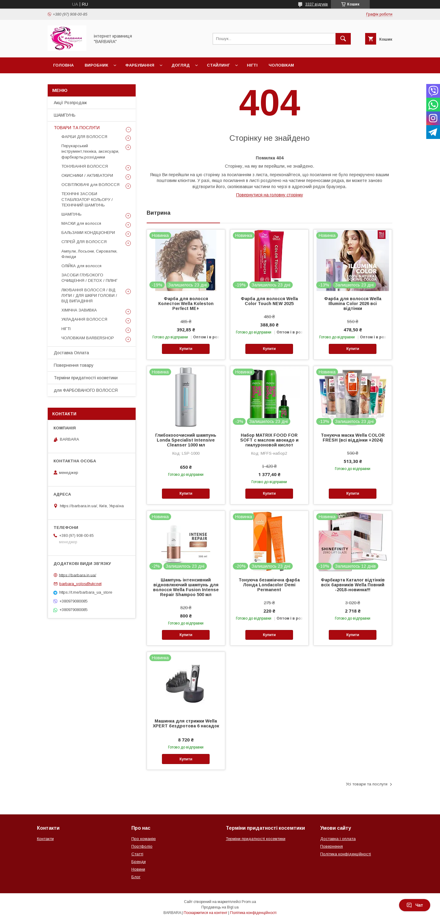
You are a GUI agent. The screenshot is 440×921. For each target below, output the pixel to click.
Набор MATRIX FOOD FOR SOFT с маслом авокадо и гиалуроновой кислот (269, 440)
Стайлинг (218, 65)
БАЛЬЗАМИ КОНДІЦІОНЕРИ (88, 232)
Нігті (252, 65)
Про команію (143, 838)
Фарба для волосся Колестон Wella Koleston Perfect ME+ (186, 303)
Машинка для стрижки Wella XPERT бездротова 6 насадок (186, 723)
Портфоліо (141, 846)
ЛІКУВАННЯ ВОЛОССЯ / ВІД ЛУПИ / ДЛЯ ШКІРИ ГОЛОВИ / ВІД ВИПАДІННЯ (89, 295)
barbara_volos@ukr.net (80, 583)
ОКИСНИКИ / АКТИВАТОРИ (87, 175)
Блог (136, 877)
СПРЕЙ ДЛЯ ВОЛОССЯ (84, 241)
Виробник (96, 65)
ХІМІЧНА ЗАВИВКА (79, 310)
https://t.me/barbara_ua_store (85, 592)
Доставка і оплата (338, 838)
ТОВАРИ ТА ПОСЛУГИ (77, 127)
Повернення (331, 846)
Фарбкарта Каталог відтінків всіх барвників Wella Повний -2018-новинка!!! (353, 584)
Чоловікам (281, 65)
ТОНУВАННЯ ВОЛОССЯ (84, 166)
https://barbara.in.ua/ (77, 575)
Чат (414, 905)
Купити (185, 349)
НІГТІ (66, 328)
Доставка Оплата (71, 352)
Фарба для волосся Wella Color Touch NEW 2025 (269, 301)
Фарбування (139, 65)
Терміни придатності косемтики (255, 838)
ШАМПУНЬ (64, 115)
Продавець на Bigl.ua (220, 907)
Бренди (138, 861)
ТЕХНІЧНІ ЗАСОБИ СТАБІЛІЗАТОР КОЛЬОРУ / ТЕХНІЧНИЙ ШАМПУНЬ (87, 199)
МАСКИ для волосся (81, 223)
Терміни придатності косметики (86, 377)
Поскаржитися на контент (205, 913)
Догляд (180, 65)
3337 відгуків (316, 4)
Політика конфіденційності (345, 854)
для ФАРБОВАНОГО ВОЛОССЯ (86, 390)
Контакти (45, 838)
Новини (138, 869)
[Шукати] (343, 39)
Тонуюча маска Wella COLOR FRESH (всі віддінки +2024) (353, 437)
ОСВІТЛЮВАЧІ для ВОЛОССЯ (90, 184)
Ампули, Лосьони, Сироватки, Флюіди (89, 254)
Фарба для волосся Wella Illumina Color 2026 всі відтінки (352, 303)
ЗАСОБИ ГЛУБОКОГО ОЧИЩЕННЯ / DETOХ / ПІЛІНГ (89, 278)
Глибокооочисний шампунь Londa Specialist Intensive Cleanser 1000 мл (185, 440)
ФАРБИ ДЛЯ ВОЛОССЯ (84, 136)
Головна (63, 65)
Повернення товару (74, 365)
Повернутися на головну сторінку (269, 194)
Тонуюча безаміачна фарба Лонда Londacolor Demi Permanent (269, 584)
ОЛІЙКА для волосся (81, 266)
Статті (137, 854)
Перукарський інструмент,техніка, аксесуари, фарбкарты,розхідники (90, 151)
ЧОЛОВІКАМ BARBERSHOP (87, 338)
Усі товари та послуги (366, 784)
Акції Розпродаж (70, 102)
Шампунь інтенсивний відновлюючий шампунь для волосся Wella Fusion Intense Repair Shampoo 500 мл (186, 587)
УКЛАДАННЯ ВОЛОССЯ (84, 319)
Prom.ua (249, 902)
